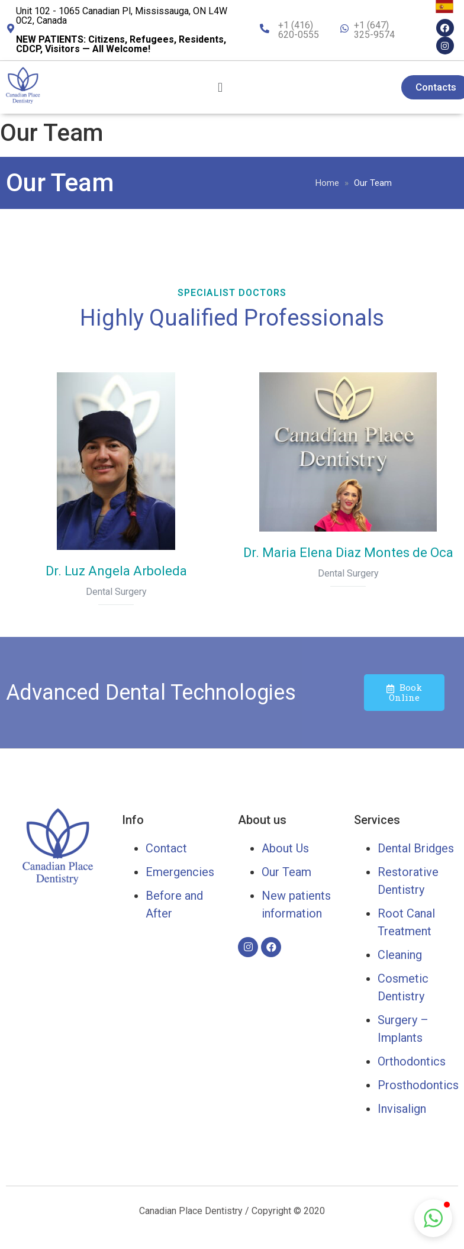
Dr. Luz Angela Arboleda (116, 571)
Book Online (404, 692)
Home (327, 183)
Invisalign (402, 1109)
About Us (285, 848)
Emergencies (180, 872)
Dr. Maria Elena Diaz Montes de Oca (348, 552)
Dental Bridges (416, 848)
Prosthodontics (418, 1085)
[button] (433, 1218)
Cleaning (400, 955)
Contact (166, 848)
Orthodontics (412, 1061)
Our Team (286, 872)
